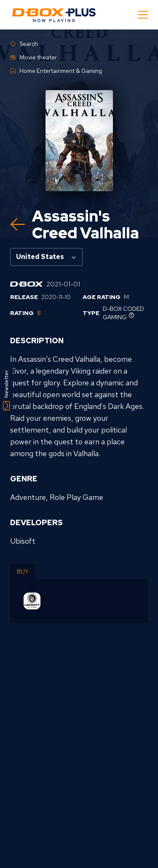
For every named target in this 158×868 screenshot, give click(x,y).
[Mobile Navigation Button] (143, 14)
